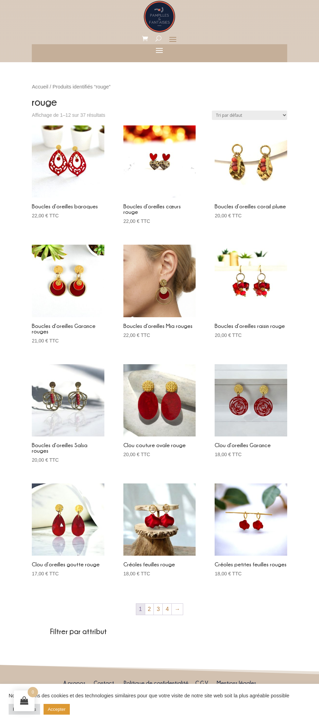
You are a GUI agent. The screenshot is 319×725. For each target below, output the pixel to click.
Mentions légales (236, 683)
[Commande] (249, 115)
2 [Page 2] (149, 609)
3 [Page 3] (158, 609)
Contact (104, 683)
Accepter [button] (56, 709)
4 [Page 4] (167, 609)
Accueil (40, 87)
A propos (74, 683)
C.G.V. (201, 683)
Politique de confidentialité (156, 683)
